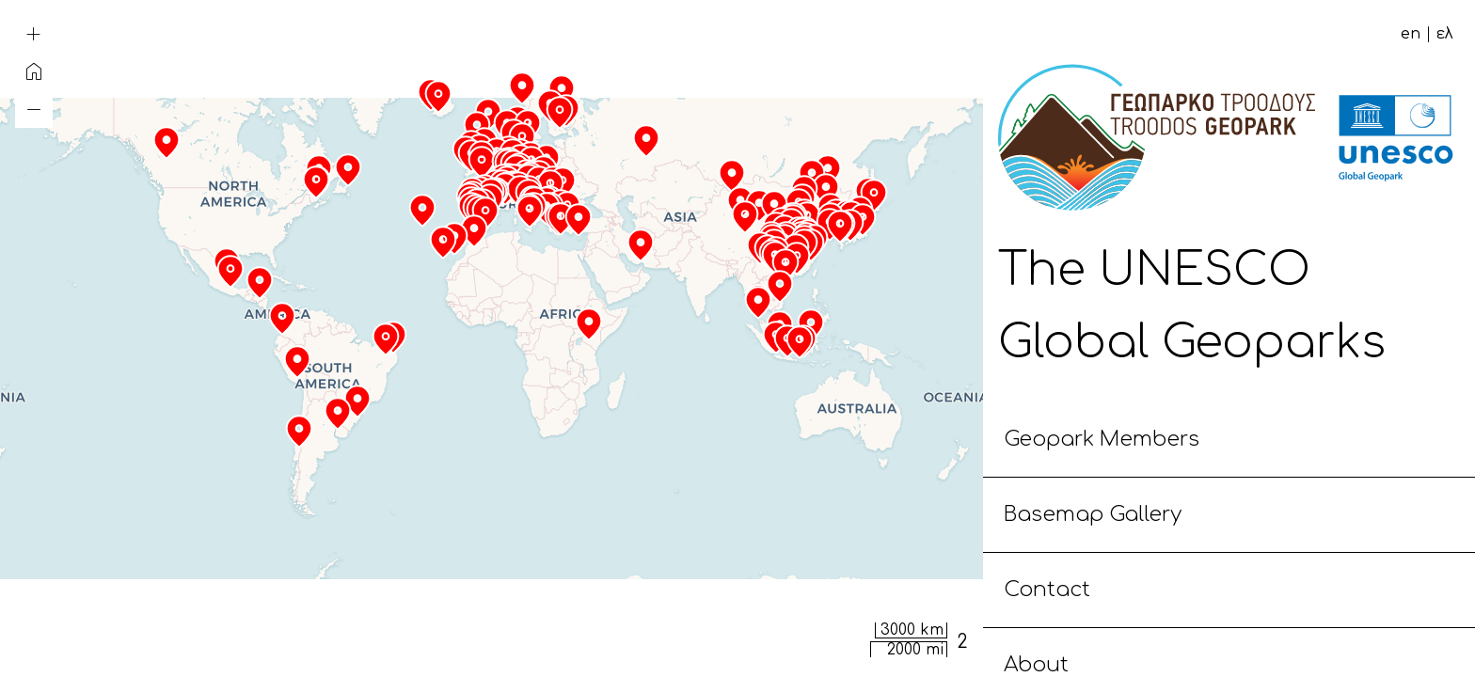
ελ (1444, 33)
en (1410, 33)
